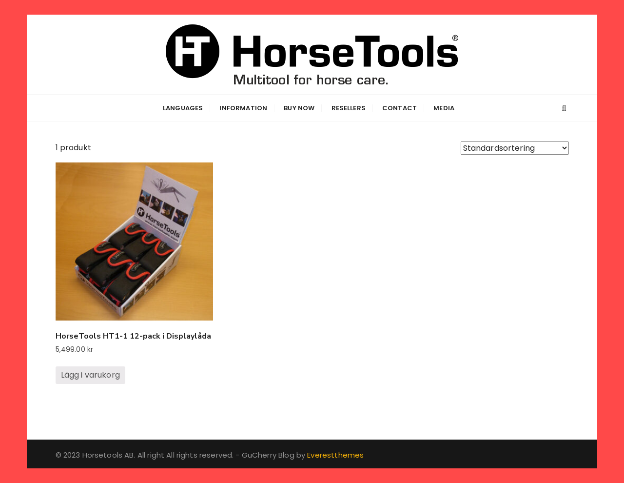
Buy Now (299, 108)
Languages (183, 108)
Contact (399, 108)
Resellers (349, 108)
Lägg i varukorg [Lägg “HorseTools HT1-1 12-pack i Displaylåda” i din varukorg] (90, 375)
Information (243, 108)
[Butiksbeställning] (515, 148)
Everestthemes (335, 455)
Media (443, 108)
